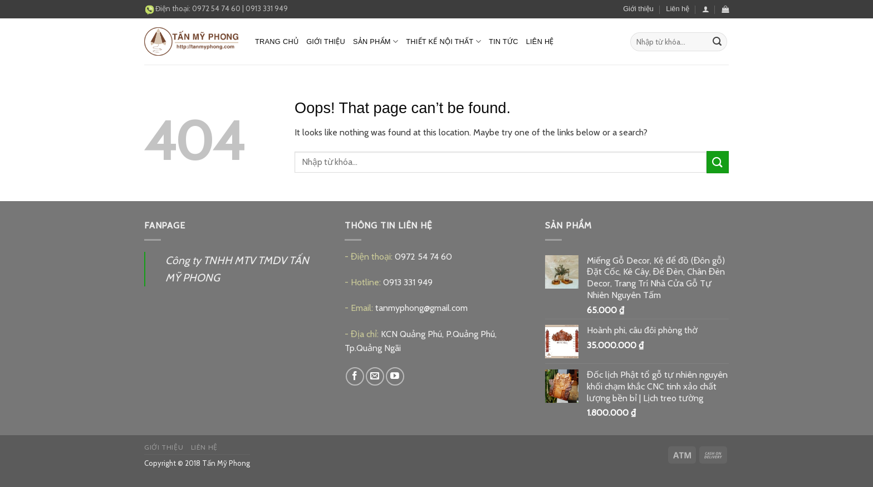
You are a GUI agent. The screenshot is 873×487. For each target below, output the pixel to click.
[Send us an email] (375, 376)
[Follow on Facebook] (355, 376)
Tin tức (503, 41)
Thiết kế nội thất (443, 41)
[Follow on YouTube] (395, 376)
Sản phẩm (375, 41)
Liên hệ (677, 8)
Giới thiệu (638, 8)
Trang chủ (276, 41)
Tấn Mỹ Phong (226, 463)
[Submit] (717, 41)
